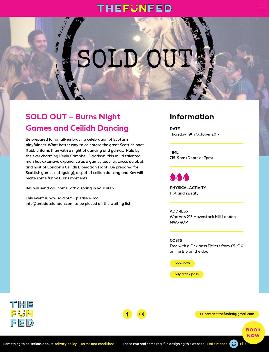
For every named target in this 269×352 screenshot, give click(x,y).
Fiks (243, 343)
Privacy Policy (66, 343)
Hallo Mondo (217, 343)
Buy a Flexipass (187, 274)
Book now (182, 263)
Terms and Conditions (97, 343)
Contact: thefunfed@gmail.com (227, 313)
